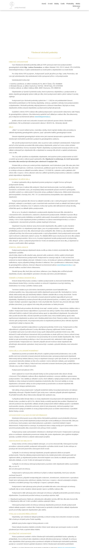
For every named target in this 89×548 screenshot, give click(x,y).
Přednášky (70, 4)
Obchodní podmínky (66, 538)
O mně (50, 4)
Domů (44, 4)
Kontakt (66, 526)
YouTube (29, 533)
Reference (76, 6)
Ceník (63, 4)
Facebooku (29, 526)
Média (78, 4)
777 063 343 (50, 524)
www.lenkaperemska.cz (42, 80)
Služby (56, 4)
